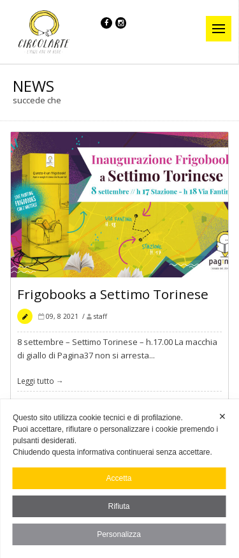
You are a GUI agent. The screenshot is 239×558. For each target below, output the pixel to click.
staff (100, 318)
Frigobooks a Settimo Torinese (112, 296)
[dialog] (119, 478)
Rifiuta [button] (118, 506)
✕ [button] (222, 416)
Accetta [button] (118, 478)
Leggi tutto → (40, 383)
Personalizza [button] (119, 534)
